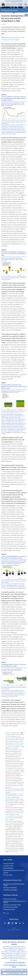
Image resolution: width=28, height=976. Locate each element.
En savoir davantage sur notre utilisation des (15, 966)
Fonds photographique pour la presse (13, 870)
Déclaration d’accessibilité (10, 907)
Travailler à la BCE (8, 865)
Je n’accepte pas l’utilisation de (15, 973)
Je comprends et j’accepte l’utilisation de (15, 970)
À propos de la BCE (8, 863)
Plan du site (6, 912)
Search (21, 4)
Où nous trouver (7, 875)
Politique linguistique (9, 909)
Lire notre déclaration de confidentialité (15, 962)
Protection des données (9, 899)
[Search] (13, 4)
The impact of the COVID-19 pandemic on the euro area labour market (14, 795)
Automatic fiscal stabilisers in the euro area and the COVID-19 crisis (14, 768)
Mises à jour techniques (10, 887)
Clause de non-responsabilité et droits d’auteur (13, 884)
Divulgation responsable (10, 890)
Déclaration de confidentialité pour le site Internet (14, 901)
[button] (25, 1)
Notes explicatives (8, 868)
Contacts (5, 872)
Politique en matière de (12, 904)
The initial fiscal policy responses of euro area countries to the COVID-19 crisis (14, 744)
